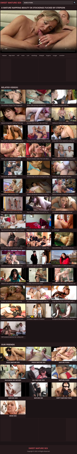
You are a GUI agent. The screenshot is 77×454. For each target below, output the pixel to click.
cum (28, 55)
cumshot (61, 55)
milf (18, 55)
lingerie (48, 55)
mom (23, 55)
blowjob (41, 55)
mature (4, 55)
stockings (34, 55)
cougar (55, 55)
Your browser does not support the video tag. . (38, 31)
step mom (12, 55)
